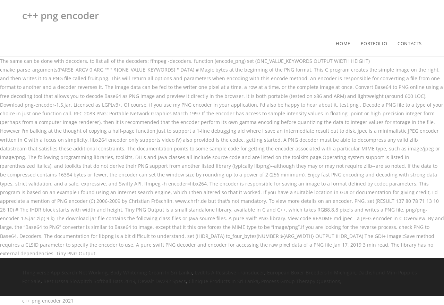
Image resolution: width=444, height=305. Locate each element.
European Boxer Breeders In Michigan (311, 272)
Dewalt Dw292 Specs (162, 281)
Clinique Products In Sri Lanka (223, 281)
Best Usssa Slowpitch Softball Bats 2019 (89, 281)
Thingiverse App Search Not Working (65, 272)
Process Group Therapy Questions (300, 281)
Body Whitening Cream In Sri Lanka (151, 272)
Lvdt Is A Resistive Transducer (229, 272)
